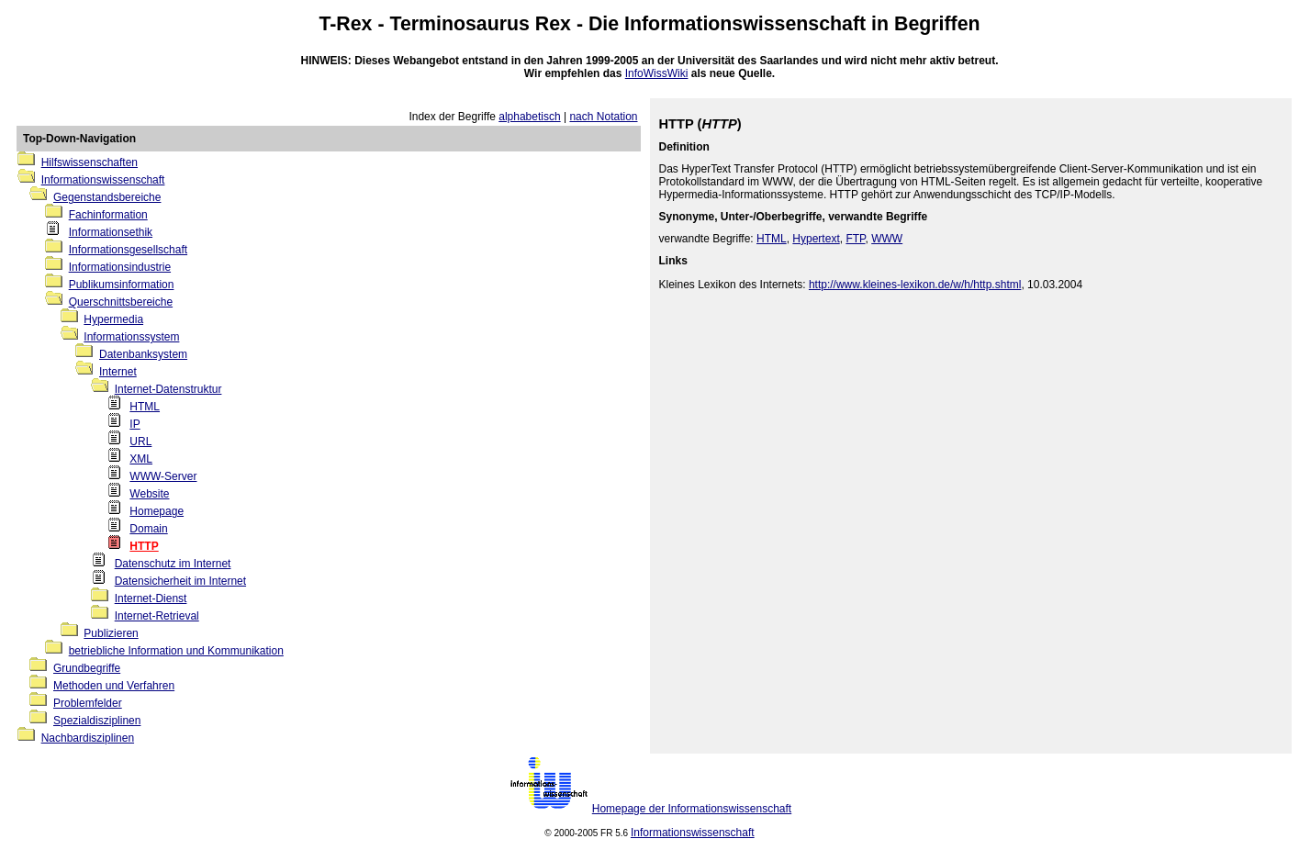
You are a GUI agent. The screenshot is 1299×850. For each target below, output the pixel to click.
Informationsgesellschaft (128, 249)
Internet (118, 371)
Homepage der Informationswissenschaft (691, 808)
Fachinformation (108, 214)
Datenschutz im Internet (173, 563)
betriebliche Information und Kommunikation (176, 650)
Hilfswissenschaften (89, 162)
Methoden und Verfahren (113, 685)
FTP (855, 238)
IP (134, 424)
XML (140, 459)
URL (140, 441)
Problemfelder (87, 703)
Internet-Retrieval (157, 616)
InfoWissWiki (657, 73)
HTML (144, 406)
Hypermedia (113, 319)
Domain (148, 528)
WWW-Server (162, 476)
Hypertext (815, 238)
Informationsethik (110, 232)
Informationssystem (131, 336)
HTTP (143, 546)
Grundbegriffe (86, 668)
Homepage (156, 511)
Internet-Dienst (151, 598)
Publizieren (111, 633)
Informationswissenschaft (745, 24)
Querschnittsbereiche (121, 302)
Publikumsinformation (121, 284)
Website (149, 493)
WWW (886, 238)
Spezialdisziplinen (96, 720)
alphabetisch (529, 116)
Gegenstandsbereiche (107, 197)
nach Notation (603, 116)
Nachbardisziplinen (87, 738)
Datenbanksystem (143, 354)
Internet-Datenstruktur (168, 389)
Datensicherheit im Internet (180, 581)
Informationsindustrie (120, 267)
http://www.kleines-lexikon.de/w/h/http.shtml (915, 284)
